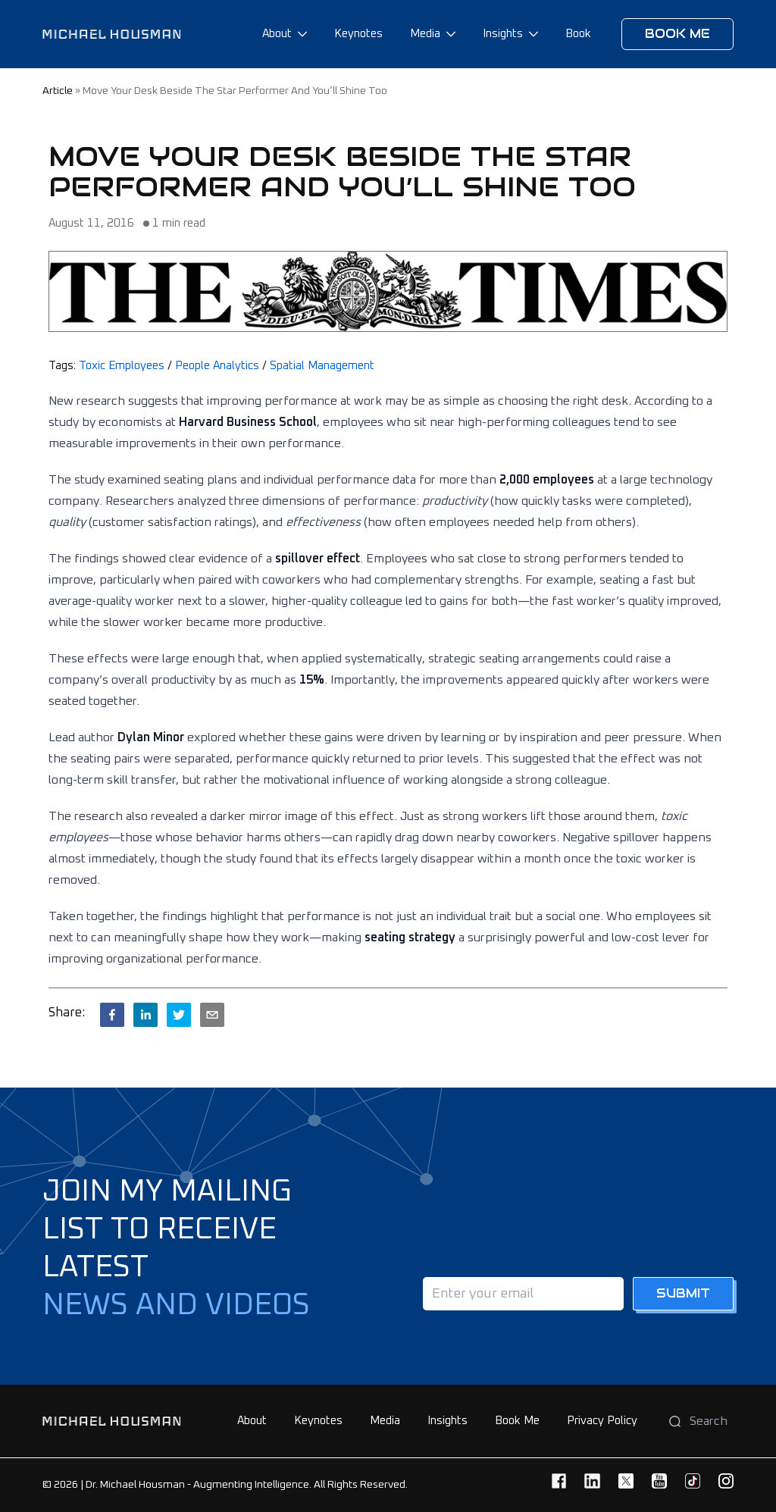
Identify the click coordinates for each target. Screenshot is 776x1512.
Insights (503, 33)
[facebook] (112, 1015)
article (57, 91)
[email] (212, 1015)
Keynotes (358, 33)
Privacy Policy (602, 1420)
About (277, 33)
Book (578, 33)
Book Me (517, 1420)
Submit (683, 1293)
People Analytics (217, 365)
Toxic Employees (121, 365)
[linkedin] (145, 1015)
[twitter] (179, 1015)
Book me (677, 34)
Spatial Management (322, 365)
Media (425, 33)
